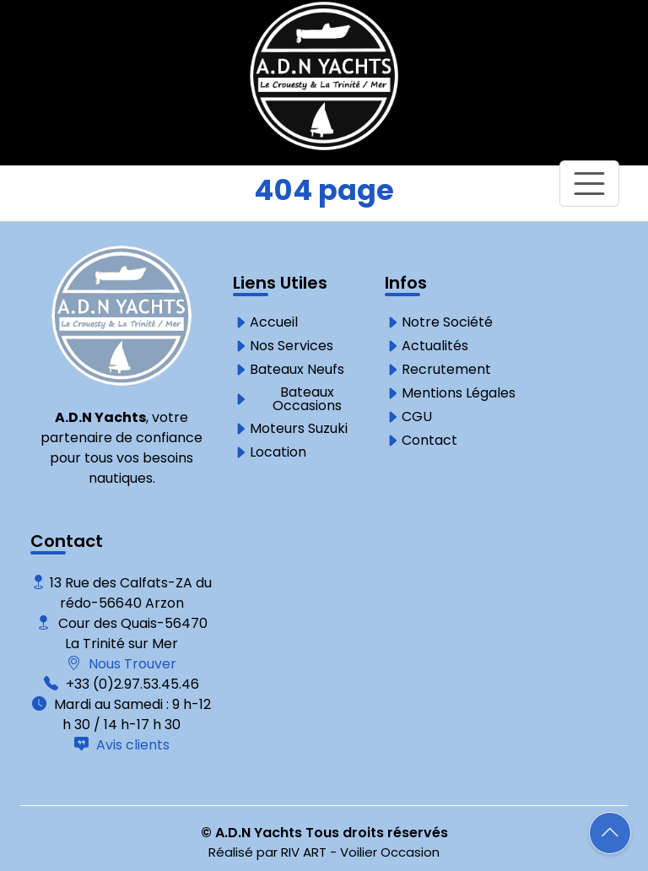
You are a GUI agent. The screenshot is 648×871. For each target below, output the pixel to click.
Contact (429, 440)
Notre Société (447, 322)
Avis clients (131, 745)
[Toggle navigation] (589, 183)
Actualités (435, 346)
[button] (610, 833)
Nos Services (291, 346)
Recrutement (446, 369)
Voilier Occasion (390, 852)
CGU (417, 417)
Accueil (274, 322)
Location (278, 452)
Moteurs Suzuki (299, 429)
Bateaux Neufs (297, 369)
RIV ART (304, 852)
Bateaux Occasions (307, 399)
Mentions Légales (459, 393)
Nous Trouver (130, 664)
